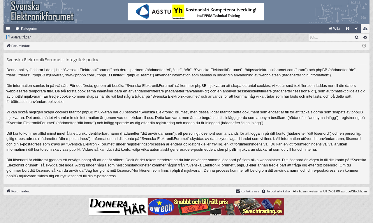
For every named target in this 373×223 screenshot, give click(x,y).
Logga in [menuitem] (358, 30)
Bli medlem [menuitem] (366, 30)
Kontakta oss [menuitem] (247, 191)
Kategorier (29, 29)
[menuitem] (334, 28)
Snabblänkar (9, 30)
